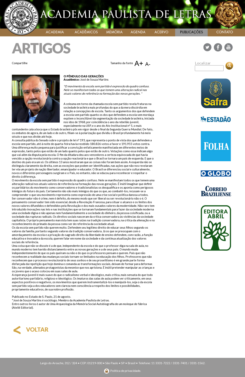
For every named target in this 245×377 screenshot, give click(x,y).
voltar (30, 329)
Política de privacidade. (125, 370)
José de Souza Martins (94, 79)
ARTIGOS (41, 47)
